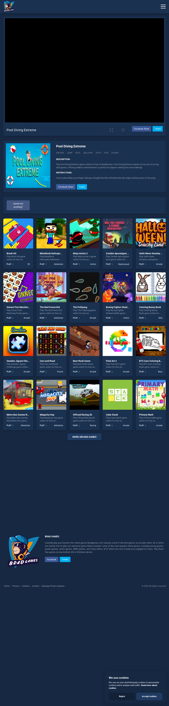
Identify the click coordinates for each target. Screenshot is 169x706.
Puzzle (60, 372)
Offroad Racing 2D (82, 414)
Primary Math (146, 414)
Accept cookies (149, 696)
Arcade (60, 153)
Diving (114, 153)
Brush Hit (11, 253)
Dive (106, 153)
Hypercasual (123, 264)
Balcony (88, 153)
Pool (78, 153)
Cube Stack (112, 414)
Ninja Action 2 (80, 253)
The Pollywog (80, 307)
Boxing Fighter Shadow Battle (121, 307)
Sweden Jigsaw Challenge (20, 361)
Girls (160, 318)
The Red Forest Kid (50, 307)
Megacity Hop (47, 414)
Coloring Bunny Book (150, 307)
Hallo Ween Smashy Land (152, 253)
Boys (160, 372)
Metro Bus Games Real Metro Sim (24, 414)
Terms (7, 586)
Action (93, 264)
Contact (36, 586)
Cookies (25, 586)
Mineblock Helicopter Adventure (57, 253)
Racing (93, 425)
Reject (122, 696)
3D (28, 264)
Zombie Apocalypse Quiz (119, 253)
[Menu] (163, 7)
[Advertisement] (84, 483)
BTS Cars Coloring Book (151, 361)
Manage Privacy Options (53, 586)
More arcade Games (84, 437)
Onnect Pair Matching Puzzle (22, 307)
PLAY (9, 264)
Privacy (16, 586)
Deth (98, 153)
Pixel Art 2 (111, 361)
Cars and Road (47, 361)
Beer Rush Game (81, 361)
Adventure (58, 264)
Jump (69, 153)
